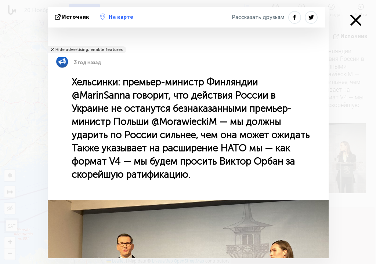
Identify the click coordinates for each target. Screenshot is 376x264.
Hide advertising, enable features (89, 49)
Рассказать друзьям (258, 17)
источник (73, 17)
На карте (116, 17)
